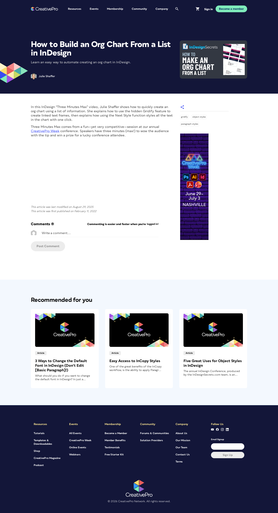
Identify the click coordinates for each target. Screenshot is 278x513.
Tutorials (39, 433)
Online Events (77, 447)
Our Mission (183, 440)
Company (161, 8)
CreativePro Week (45, 131)
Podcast (39, 465)
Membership (115, 8)
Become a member (231, 8)
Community (139, 8)
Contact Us (183, 454)
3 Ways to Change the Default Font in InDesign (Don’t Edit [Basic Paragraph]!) (61, 365)
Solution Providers (151, 440)
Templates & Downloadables (43, 442)
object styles (199, 117)
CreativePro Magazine (47, 458)
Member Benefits (115, 440)
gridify (184, 117)
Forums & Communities (154, 433)
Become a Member (116, 433)
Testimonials (112, 447)
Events (94, 8)
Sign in (208, 9)
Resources (74, 8)
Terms (179, 461)
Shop (37, 451)
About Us (181, 433)
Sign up (228, 455)
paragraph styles (189, 124)
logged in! (153, 224)
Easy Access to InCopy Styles (134, 361)
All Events (75, 433)
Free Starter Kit (114, 454)
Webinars (74, 454)
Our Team (181, 447)
